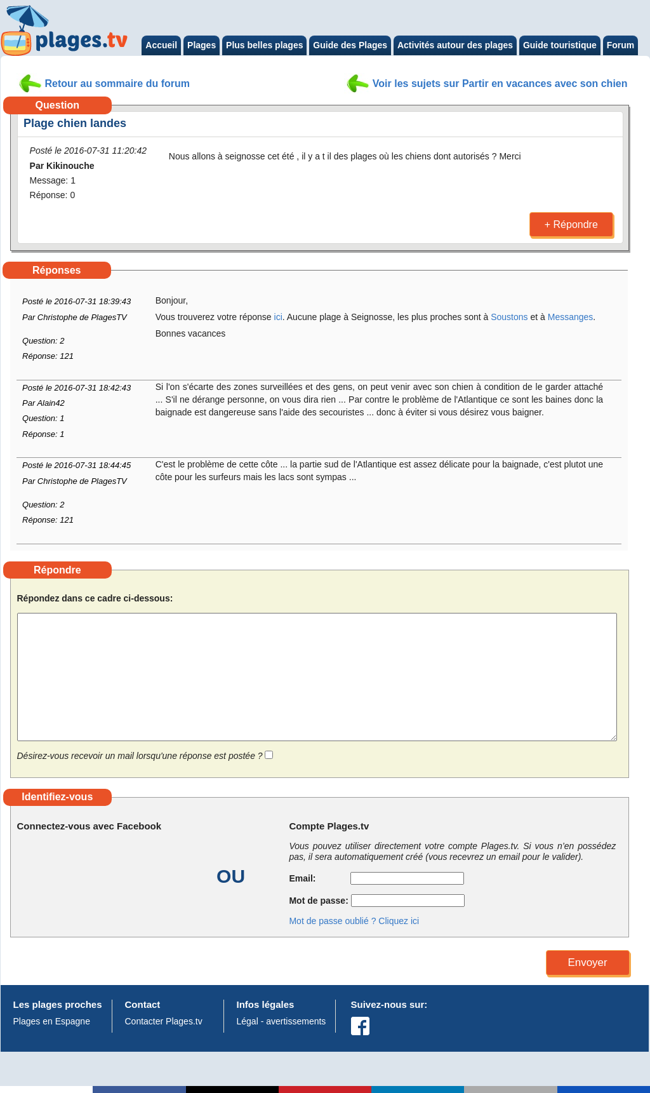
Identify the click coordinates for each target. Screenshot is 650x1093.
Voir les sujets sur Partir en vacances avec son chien (500, 83)
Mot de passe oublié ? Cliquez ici (354, 921)
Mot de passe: (318, 900)
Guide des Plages (350, 45)
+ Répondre (571, 224)
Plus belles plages (264, 45)
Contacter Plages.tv (163, 1021)
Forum (621, 45)
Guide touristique (560, 45)
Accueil (161, 45)
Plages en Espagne (51, 1021)
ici (278, 317)
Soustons (509, 317)
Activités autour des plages (455, 45)
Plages (201, 45)
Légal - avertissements (281, 1021)
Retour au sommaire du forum (117, 83)
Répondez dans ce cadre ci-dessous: (95, 598)
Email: (318, 878)
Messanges (571, 317)
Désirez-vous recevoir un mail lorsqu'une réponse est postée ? (140, 756)
